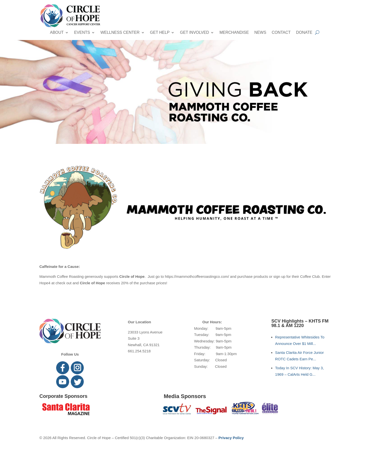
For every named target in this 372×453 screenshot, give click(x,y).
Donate (304, 33)
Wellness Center (119, 33)
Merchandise (234, 33)
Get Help (160, 33)
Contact (281, 33)
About (57, 33)
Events (82, 33)
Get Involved (194, 33)
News (260, 33)
